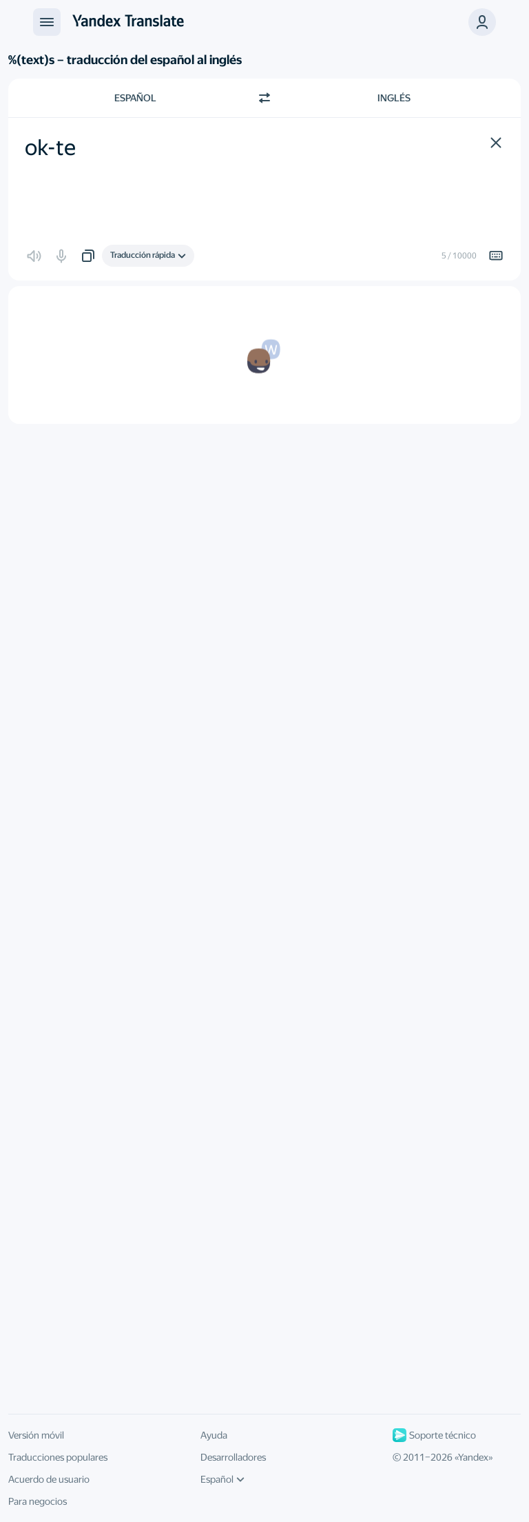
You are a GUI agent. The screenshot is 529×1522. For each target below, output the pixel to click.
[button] (482, 22)
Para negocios (37, 1501)
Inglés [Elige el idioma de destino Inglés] (394, 97)
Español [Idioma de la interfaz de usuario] (222, 1479)
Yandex (473, 1457)
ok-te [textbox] (50, 147)
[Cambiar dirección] (264, 98)
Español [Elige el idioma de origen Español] (135, 97)
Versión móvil (36, 1435)
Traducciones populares (57, 1457)
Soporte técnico (434, 1435)
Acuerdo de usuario (49, 1479)
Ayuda (213, 1435)
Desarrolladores (233, 1457)
